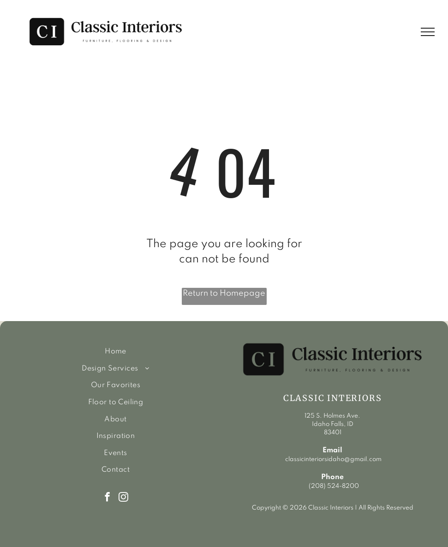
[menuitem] (115, 351)
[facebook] (107, 498)
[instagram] (123, 498)
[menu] (428, 32)
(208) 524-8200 (334, 486)
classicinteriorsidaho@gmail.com (333, 459)
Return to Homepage (224, 293)
